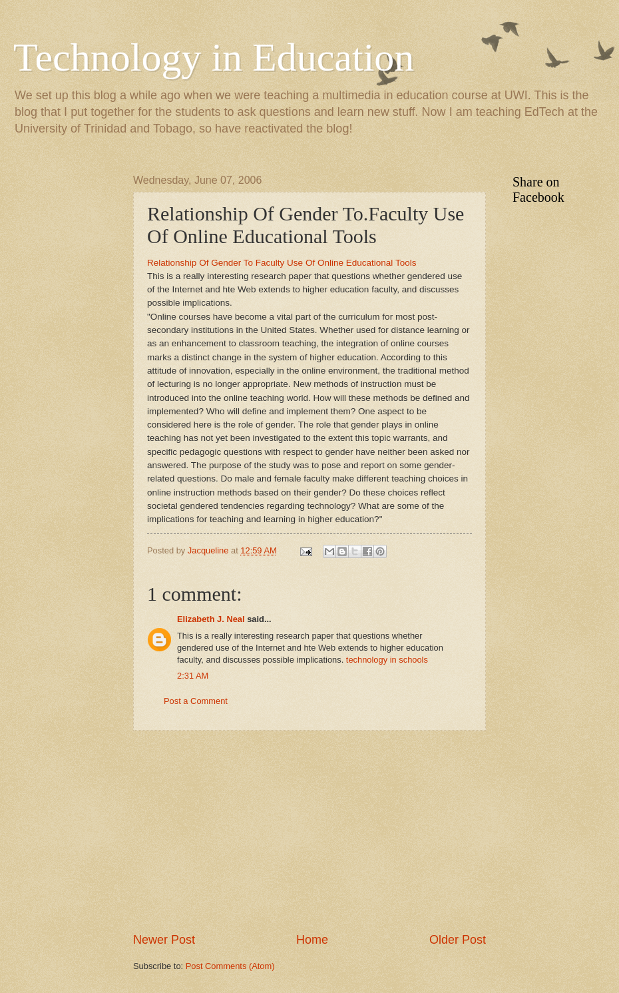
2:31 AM (192, 676)
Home (312, 939)
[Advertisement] (66, 374)
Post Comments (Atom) (230, 966)
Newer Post (164, 939)
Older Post (457, 939)
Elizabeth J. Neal (211, 619)
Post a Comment (196, 701)
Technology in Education (213, 57)
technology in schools (387, 660)
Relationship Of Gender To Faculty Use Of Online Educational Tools (281, 263)
